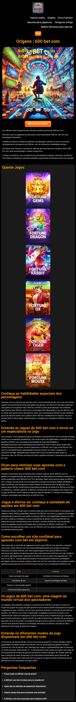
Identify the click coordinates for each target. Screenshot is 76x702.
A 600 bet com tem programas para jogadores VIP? (25, 699)
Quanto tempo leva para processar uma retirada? (25, 692)
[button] (38, 674)
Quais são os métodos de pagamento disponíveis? (25, 686)
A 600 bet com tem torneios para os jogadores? (24, 680)
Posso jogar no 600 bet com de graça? (20, 674)
